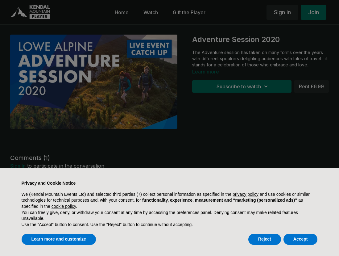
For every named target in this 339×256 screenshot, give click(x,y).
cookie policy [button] (64, 206)
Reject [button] (264, 239)
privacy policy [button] (245, 194)
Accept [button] (300, 239)
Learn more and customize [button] (58, 239)
